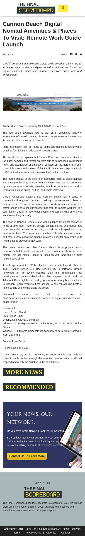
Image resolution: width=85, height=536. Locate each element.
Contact (65, 532)
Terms (17, 532)
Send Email (16, 316)
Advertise (51, 532)
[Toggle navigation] (63, 8)
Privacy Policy (33, 532)
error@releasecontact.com (44, 358)
